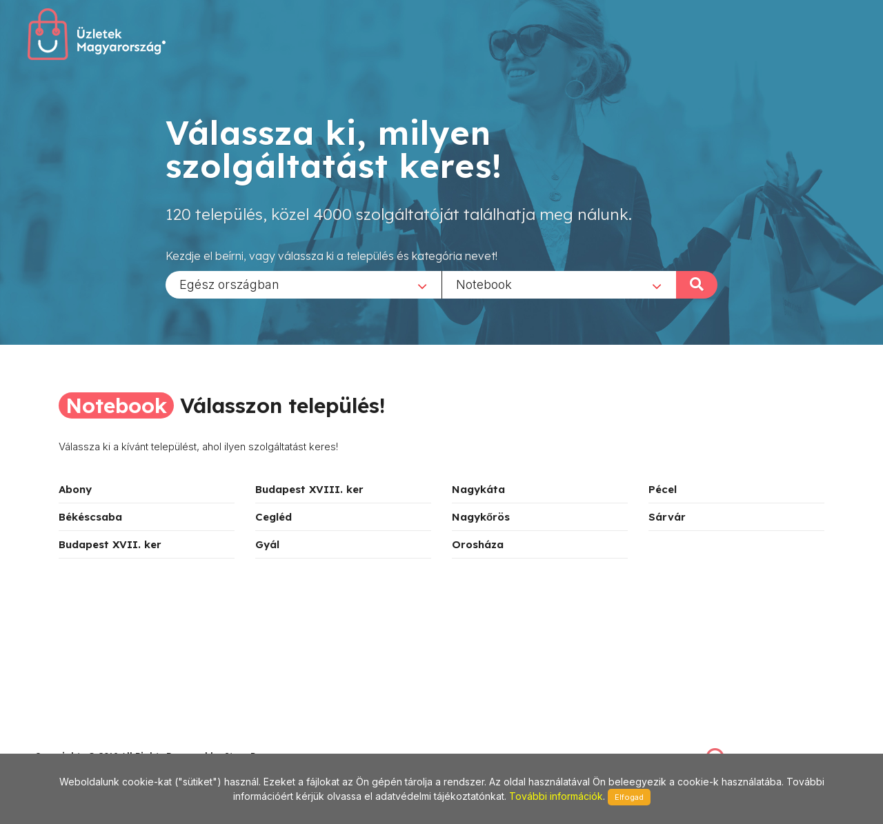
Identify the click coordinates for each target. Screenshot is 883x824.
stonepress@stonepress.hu (90, 741)
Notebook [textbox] (484, 284)
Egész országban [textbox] (229, 284)
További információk (556, 796)
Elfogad (629, 797)
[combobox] (304, 284)
